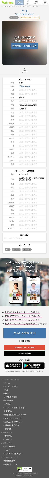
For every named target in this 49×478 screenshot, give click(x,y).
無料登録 (8, 436)
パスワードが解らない (13, 454)
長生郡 (28, 86)
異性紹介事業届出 (11, 425)
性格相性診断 (9, 461)
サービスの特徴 (10, 386)
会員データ (8, 400)
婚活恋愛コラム (10, 464)
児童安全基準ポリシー (13, 422)
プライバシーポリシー (13, 418)
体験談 (7, 393)
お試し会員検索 (10, 397)
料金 (6, 390)
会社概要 (8, 429)
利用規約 (8, 411)
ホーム (7, 383)
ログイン (8, 439)
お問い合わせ (9, 447)
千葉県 (22, 86)
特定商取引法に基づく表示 (15, 415)
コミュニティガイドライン (15, 408)
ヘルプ (7, 450)
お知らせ (8, 404)
